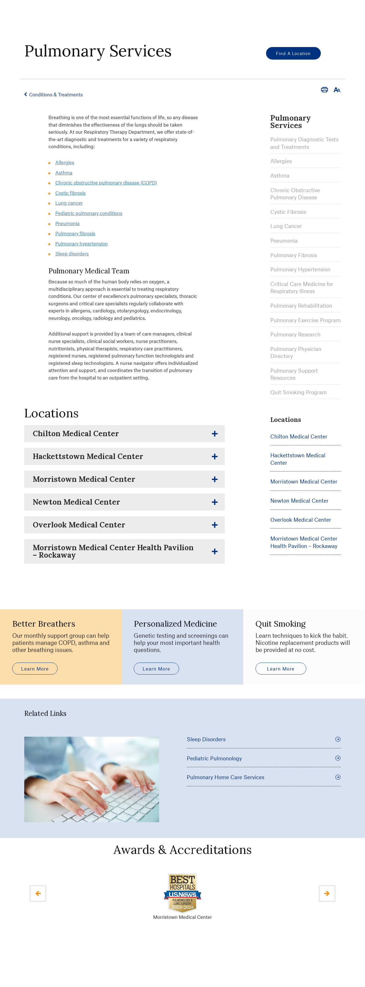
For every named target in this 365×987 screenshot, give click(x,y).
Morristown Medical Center (303, 481)
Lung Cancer (286, 226)
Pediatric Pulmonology (264, 788)
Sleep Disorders (264, 769)
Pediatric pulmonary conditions (88, 213)
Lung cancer (69, 203)
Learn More (35, 699)
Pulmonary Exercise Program (305, 320)
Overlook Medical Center (300, 519)
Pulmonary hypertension (81, 243)
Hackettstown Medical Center (297, 459)
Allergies (281, 161)
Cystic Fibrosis (288, 211)
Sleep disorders (72, 253)
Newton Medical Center (299, 500)
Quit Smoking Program (298, 392)
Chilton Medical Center (298, 436)
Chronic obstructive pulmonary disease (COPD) (106, 182)
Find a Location (293, 53)
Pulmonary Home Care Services (264, 807)
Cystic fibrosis (70, 193)
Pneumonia (284, 240)
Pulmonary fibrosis (75, 233)
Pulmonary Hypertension (300, 269)
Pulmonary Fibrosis (293, 255)
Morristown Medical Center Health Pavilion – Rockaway (303, 542)
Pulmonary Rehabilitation (301, 305)
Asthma (279, 175)
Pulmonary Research (295, 334)
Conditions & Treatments (56, 94)
